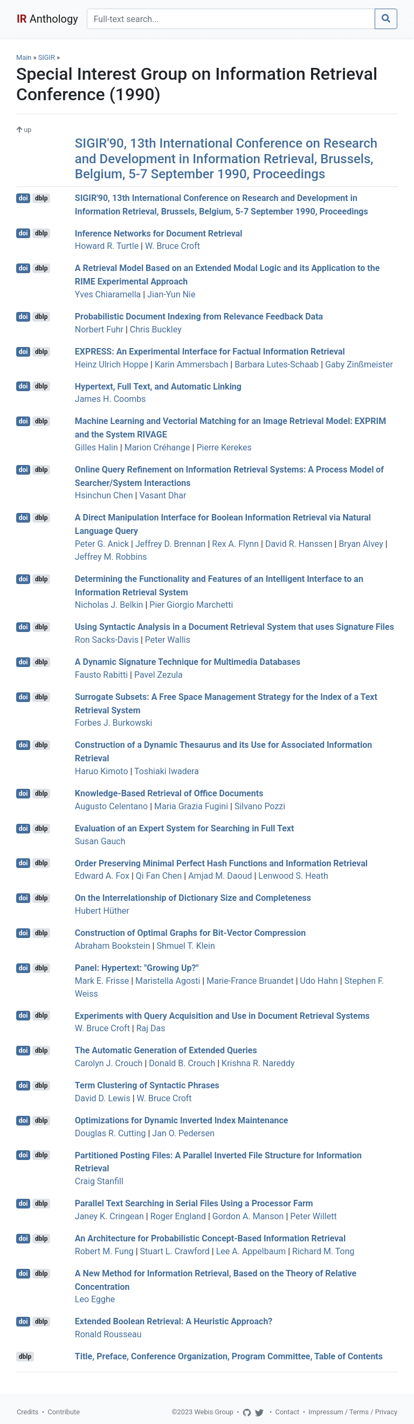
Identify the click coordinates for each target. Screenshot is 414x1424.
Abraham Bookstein (112, 946)
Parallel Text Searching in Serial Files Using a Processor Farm (194, 1203)
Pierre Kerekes (223, 447)
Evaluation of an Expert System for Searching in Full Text (184, 828)
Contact (287, 1412)
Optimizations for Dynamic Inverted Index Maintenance (181, 1120)
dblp (41, 198)
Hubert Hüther (102, 911)
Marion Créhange (157, 447)
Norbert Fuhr (99, 329)
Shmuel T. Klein (185, 946)
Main (23, 57)
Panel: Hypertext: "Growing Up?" (137, 968)
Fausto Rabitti (101, 675)
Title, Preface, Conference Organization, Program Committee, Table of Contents (229, 1356)
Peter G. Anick (102, 544)
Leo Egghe (95, 1299)
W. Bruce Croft (172, 246)
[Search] (231, 19)
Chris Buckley (156, 329)
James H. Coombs (110, 399)
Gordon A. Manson (248, 1216)
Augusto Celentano (111, 806)
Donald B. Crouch (182, 1063)
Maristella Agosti (167, 981)
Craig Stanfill (99, 1181)
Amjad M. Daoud (220, 876)
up (23, 130)
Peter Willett (313, 1216)
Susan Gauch (100, 841)
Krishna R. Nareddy (258, 1063)
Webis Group (213, 1412)
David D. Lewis (102, 1098)
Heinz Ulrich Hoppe (111, 364)
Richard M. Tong (323, 1251)
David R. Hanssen (299, 544)
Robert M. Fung (104, 1251)
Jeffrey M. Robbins (111, 557)
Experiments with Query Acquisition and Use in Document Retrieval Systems (222, 1015)
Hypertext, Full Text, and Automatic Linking (158, 386)
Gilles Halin (96, 447)
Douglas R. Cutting (110, 1133)
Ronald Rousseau (108, 1334)
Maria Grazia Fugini (191, 806)
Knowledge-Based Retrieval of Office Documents (169, 793)
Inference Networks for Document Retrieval (159, 233)
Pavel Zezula (158, 675)
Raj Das (150, 1028)
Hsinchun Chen (104, 495)
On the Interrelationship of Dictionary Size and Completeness (193, 898)
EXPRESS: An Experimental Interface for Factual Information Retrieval (210, 351)
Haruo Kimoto (101, 771)
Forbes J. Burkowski (114, 723)
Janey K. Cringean (109, 1216)
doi (23, 198)
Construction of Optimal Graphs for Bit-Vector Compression (190, 933)
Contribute (63, 1412)
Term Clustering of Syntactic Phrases (147, 1085)
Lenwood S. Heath (293, 876)
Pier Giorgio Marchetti (191, 605)
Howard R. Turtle (107, 246)
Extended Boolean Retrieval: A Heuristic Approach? (174, 1321)
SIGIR (46, 57)
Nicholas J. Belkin (109, 605)
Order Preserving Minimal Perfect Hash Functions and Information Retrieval (221, 863)
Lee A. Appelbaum (251, 1251)
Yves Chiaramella (108, 294)
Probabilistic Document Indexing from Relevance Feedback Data (199, 316)
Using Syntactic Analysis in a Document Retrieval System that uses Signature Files (234, 627)
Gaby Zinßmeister (359, 364)
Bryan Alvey (361, 544)
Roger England (178, 1216)
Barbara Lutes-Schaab (276, 364)
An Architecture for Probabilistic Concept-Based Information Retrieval (210, 1238)
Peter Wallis (167, 640)
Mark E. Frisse (102, 981)
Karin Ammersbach (191, 364)
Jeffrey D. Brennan (170, 544)
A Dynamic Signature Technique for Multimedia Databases (187, 662)
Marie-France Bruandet (250, 981)
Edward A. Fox (102, 876)
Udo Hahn (319, 981)
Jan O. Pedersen (183, 1133)
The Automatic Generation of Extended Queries (166, 1050)
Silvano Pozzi (259, 806)
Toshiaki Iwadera (166, 771)
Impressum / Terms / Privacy (352, 1412)
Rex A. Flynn (235, 544)
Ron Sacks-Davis (107, 640)
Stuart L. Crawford (175, 1251)
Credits (27, 1412)
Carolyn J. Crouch (109, 1063)
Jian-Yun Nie (171, 294)
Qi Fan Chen (159, 876)
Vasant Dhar (162, 495)
